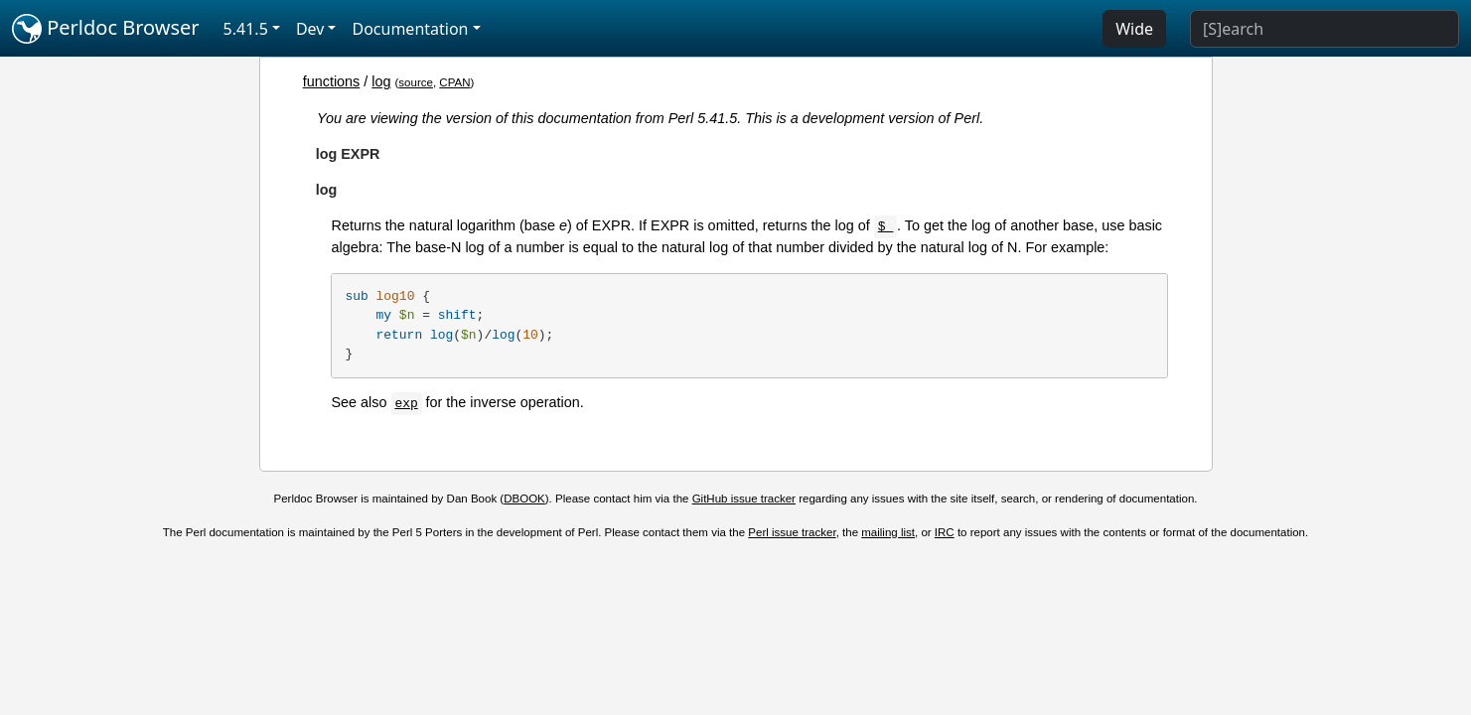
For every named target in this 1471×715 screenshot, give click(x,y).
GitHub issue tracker (744, 498)
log (380, 81)
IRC (945, 532)
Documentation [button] (410, 29)
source (415, 82)
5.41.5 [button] (245, 29)
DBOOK (524, 498)
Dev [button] (310, 29)
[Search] (1324, 29)
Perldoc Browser (106, 29)
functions (332, 81)
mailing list (888, 532)
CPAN (454, 82)
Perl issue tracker (791, 532)
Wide (1134, 29)
